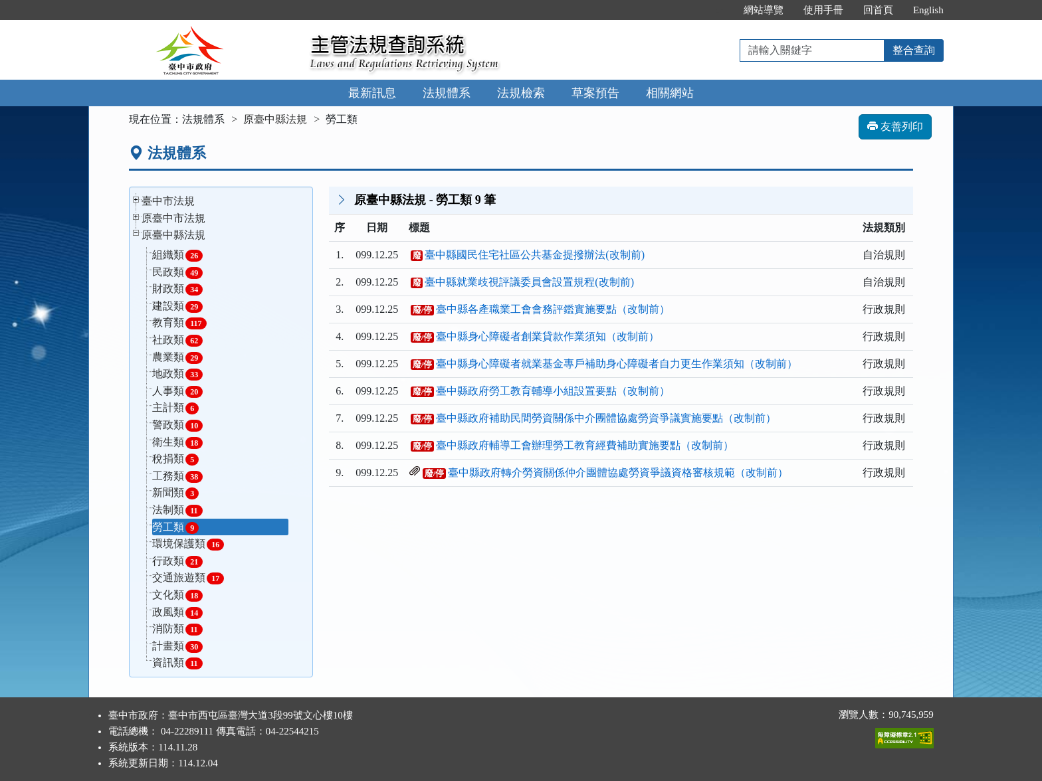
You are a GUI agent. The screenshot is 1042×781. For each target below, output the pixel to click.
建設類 (177, 306)
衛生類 (177, 442)
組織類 (177, 255)
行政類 (177, 561)
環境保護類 (188, 544)
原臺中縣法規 (275, 119)
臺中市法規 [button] (168, 201)
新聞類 (175, 493)
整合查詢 (913, 50)
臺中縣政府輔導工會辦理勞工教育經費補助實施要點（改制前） (585, 445)
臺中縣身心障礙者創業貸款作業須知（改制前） (547, 336)
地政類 (177, 374)
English (928, 10)
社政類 (177, 340)
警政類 (177, 425)
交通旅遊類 (188, 578)
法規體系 (446, 93)
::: (719, 10)
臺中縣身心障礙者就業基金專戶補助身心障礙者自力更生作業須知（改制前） (616, 363)
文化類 (177, 595)
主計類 (175, 408)
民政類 (177, 272)
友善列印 (895, 126)
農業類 (177, 357)
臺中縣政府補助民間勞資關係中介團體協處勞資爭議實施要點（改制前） (606, 418)
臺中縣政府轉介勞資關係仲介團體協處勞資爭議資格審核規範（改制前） (618, 472)
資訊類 (177, 663)
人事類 (177, 391)
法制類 (177, 510)
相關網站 (670, 93)
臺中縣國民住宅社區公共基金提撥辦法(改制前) (535, 254)
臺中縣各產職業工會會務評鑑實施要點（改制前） (553, 309)
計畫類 (177, 646)
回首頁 (878, 10)
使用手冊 (823, 10)
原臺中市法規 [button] (173, 218)
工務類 (177, 476)
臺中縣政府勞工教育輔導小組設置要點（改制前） (553, 390)
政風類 (177, 612)
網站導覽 (763, 10)
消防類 (177, 629)
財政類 (177, 289)
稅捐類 (175, 459)
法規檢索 (521, 93)
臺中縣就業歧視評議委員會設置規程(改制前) (529, 282)
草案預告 (595, 93)
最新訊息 (372, 93)
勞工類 (175, 527)
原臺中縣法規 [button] (173, 234)
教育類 (179, 323)
